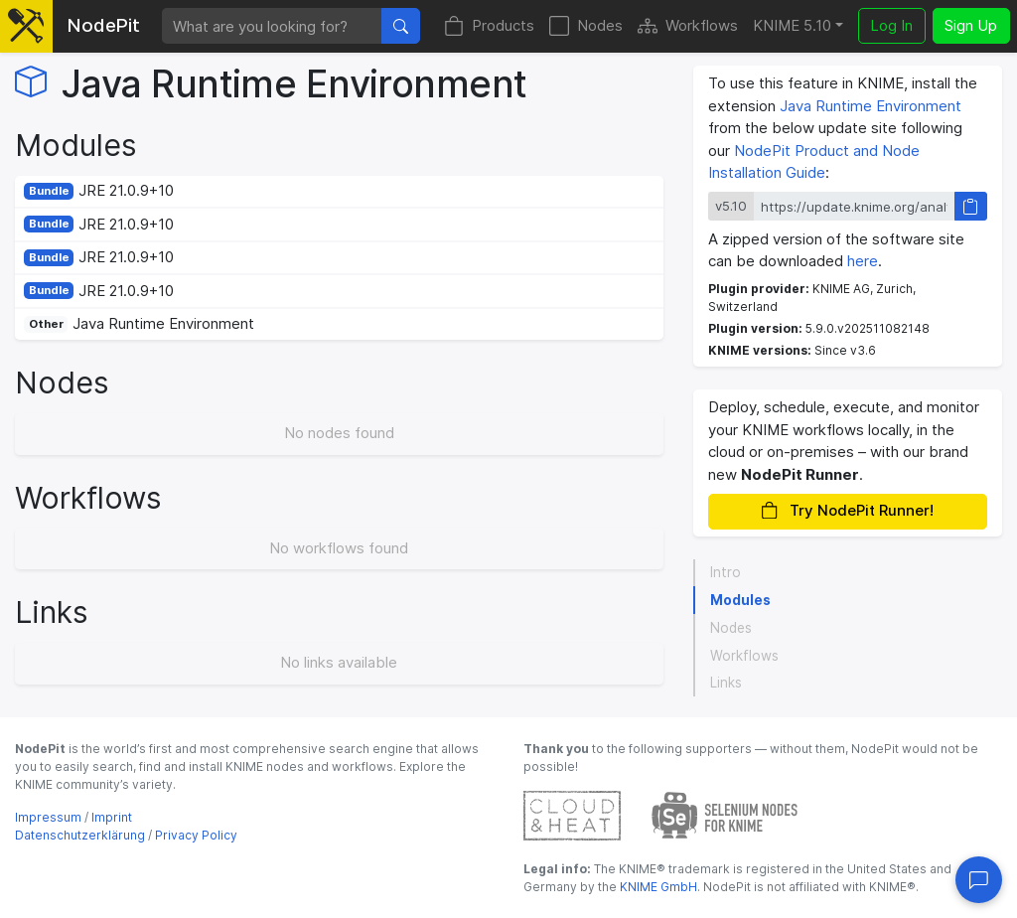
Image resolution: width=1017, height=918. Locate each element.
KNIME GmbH (657, 886)
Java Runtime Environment (870, 105)
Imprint (111, 817)
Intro (725, 572)
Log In (891, 25)
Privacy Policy (196, 835)
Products (489, 26)
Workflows (688, 26)
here (862, 260)
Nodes (586, 26)
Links (726, 682)
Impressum (48, 817)
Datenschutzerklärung (80, 835)
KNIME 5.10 (792, 25)
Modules (740, 600)
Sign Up (970, 25)
